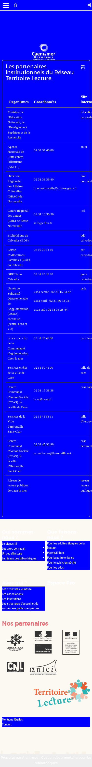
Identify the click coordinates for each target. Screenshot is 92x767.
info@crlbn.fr (43, 223)
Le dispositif (9, 543)
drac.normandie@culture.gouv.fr (55, 188)
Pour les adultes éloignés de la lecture (66, 545)
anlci (84, 147)
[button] (89, 5)
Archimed (30, 757)
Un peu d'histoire (12, 553)
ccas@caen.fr (43, 399)
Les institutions (11, 599)
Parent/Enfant (55, 552)
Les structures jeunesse (17, 589)
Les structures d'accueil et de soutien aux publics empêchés (20, 605)
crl (83, 210)
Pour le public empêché (61, 562)
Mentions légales (12, 719)
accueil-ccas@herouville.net (52, 453)
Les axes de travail (13, 548)
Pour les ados (55, 567)
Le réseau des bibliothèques (19, 558)
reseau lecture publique (86, 485)
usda (84, 288)
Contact (7, 724)
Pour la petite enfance (60, 557)
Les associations (12, 594)
